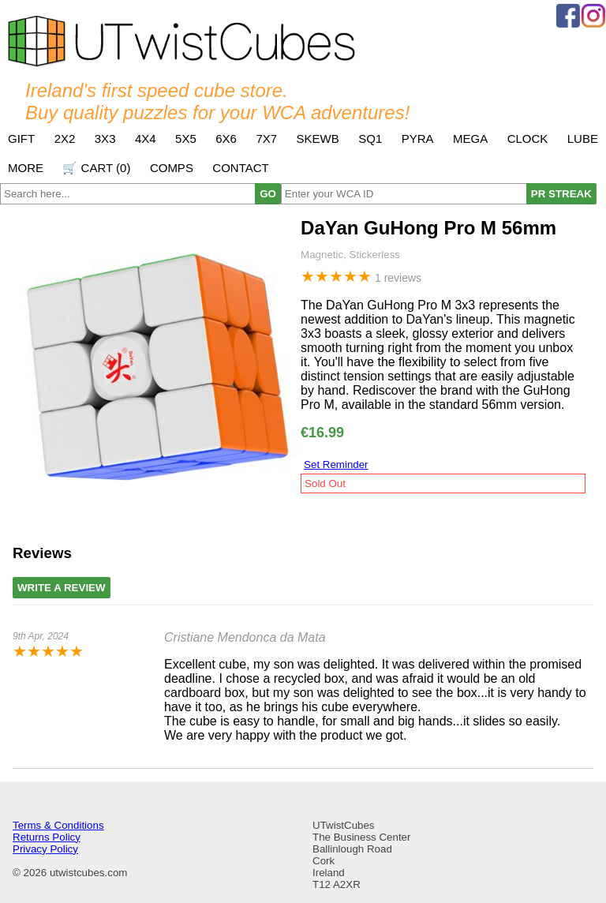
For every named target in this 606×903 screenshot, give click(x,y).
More (25, 167)
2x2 (65, 138)
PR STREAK (561, 194)
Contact (240, 167)
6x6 (226, 138)
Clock (527, 138)
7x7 (266, 138)
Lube (582, 138)
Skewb (318, 138)
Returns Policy (46, 837)
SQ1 (370, 138)
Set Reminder (336, 464)
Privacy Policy (45, 849)
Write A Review (61, 588)
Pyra (418, 138)
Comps (171, 167)
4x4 (145, 138)
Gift (21, 138)
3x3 (105, 138)
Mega (470, 138)
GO (268, 194)
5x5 (185, 138)
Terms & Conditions (58, 825)
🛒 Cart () (96, 167)
